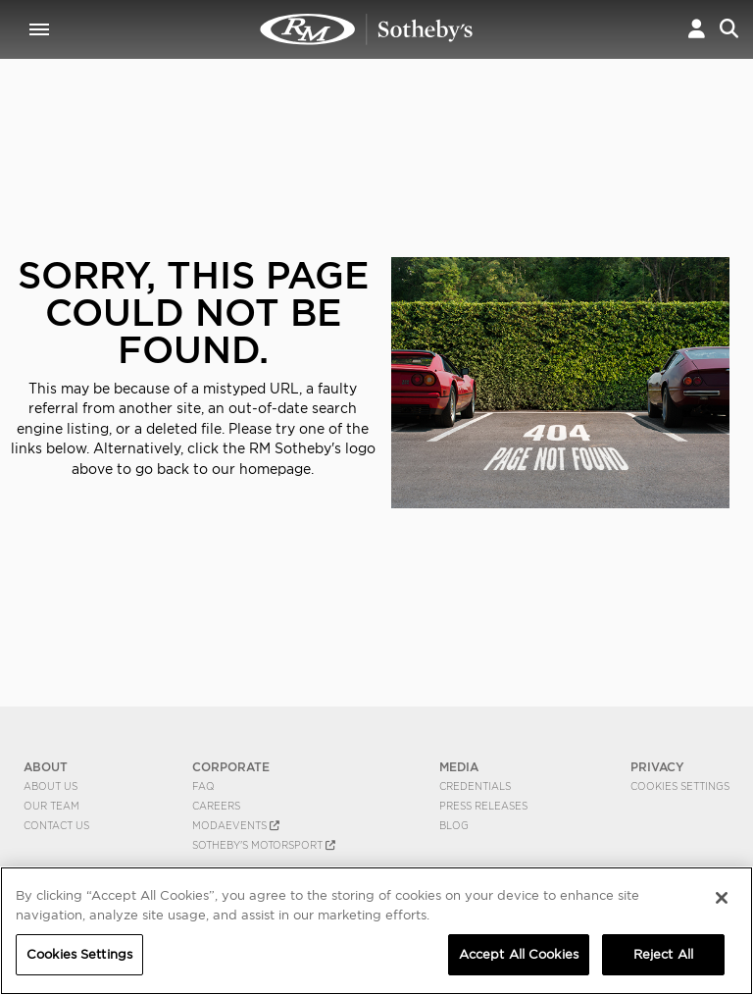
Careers (216, 806)
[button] (696, 29)
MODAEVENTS (235, 825)
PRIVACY (657, 766)
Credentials (475, 786)
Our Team (51, 806)
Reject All (663, 954)
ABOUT (46, 766)
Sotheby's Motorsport (263, 845)
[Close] (721, 897)
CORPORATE (231, 766)
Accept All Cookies (518, 954)
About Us (50, 786)
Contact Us (56, 825)
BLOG (454, 825)
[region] (376, 930)
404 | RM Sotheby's (366, 29)
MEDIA (458, 766)
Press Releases (483, 806)
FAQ (203, 786)
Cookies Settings (679, 786)
